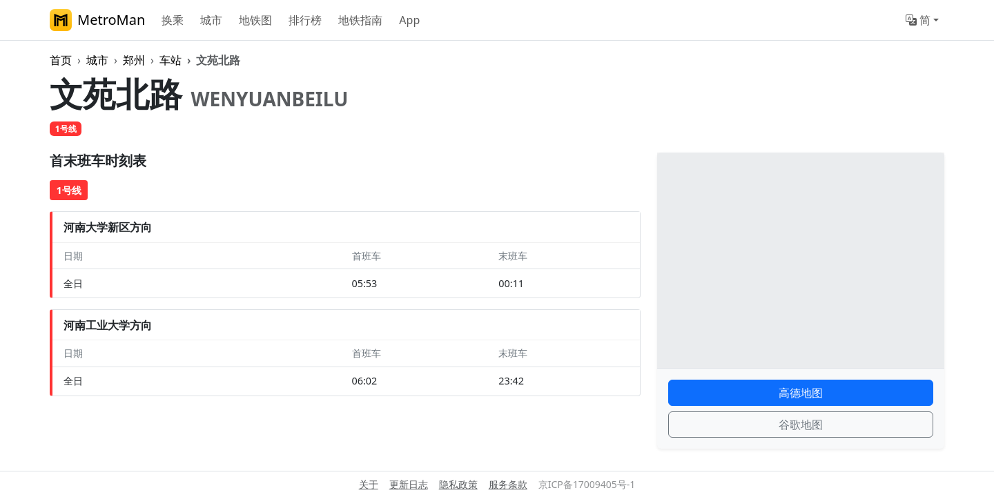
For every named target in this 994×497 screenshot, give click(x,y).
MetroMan (97, 20)
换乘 (173, 20)
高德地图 (801, 392)
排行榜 (305, 20)
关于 (368, 484)
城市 (211, 20)
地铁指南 (360, 20)
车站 (170, 60)
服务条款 (508, 484)
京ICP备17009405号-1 (587, 484)
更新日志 (408, 484)
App (409, 20)
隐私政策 (458, 484)
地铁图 (255, 20)
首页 (61, 60)
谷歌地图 (801, 424)
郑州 (134, 60)
